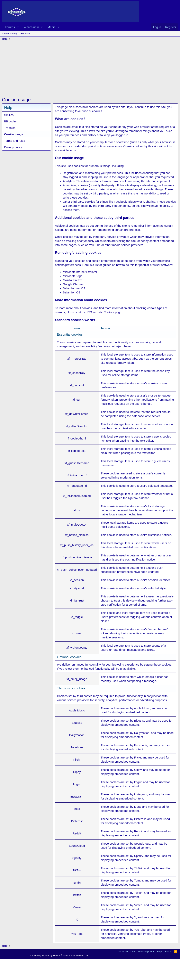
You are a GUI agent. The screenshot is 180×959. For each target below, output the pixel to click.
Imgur (137, 782)
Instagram (140, 794)
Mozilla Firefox (72, 280)
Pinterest (140, 819)
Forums (10, 27)
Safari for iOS (71, 292)
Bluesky (139, 720)
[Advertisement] (90, 69)
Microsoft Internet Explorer (80, 272)
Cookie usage (13, 134)
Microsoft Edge (72, 276)
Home (168, 951)
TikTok (138, 868)
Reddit (138, 831)
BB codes (10, 121)
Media (52, 27)
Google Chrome (73, 284)
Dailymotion (141, 732)
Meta (137, 806)
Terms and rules (14, 140)
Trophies (9, 127)
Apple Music (142, 708)
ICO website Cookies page (104, 312)
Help (159, 951)
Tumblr (138, 880)
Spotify (138, 855)
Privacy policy (13, 147)
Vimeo (138, 905)
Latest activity (9, 33)
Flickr (137, 757)
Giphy (137, 769)
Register (25, 33)
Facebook (140, 745)
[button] (18, 27)
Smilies (9, 115)
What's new (31, 27)
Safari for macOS (74, 288)
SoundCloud (142, 843)
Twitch (138, 892)
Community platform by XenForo (59, 955)
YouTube (140, 929)
